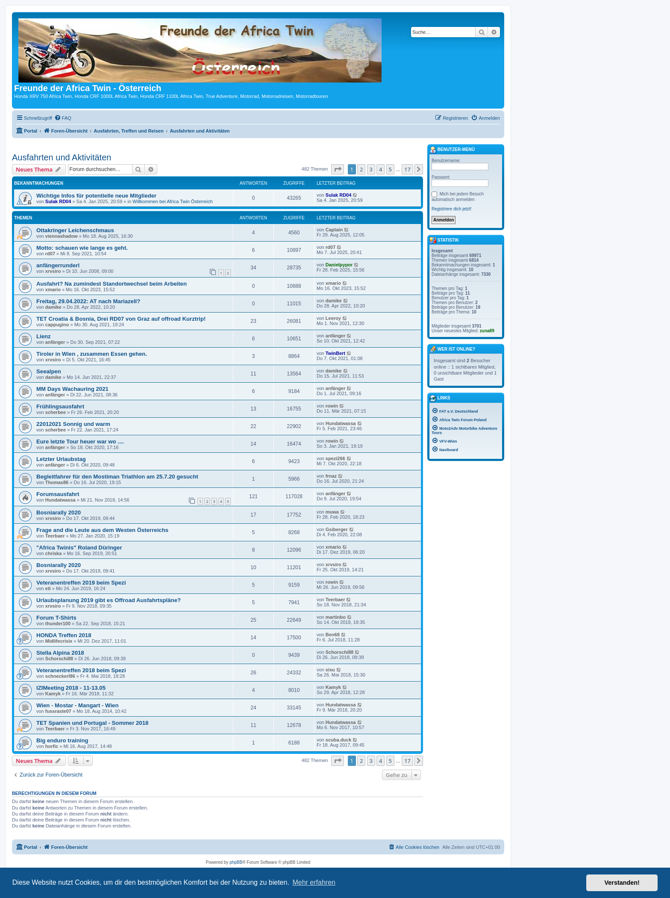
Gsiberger (337, 529)
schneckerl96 (60, 676)
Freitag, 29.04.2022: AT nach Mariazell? (88, 301)
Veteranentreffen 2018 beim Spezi (81, 670)
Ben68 (333, 634)
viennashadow (61, 236)
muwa (332, 511)
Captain (334, 229)
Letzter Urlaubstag (61, 459)
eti (48, 588)
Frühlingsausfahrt (60, 406)
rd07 (50, 253)
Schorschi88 (59, 658)
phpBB (235, 862)
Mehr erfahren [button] (313, 882)
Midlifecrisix (59, 641)
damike (53, 307)
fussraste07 (58, 711)
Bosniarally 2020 (58, 512)
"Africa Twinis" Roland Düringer (79, 547)
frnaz (331, 476)
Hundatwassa (341, 423)
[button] (337, 169)
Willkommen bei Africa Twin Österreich (172, 201)
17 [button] (407, 169)
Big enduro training (62, 740)
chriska (53, 553)
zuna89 (487, 330)
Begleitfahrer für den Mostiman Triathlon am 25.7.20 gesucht (117, 476)
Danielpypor (339, 264)
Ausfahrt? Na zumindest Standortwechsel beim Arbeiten (111, 284)
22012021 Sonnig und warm (73, 424)
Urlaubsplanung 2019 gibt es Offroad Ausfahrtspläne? (108, 600)
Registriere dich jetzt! (451, 209)
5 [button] (390, 169)
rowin (332, 405)
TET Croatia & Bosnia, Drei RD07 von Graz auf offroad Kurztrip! (121, 319)
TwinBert (335, 353)
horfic (52, 746)
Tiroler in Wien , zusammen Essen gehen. (91, 354)
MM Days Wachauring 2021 (72, 389)
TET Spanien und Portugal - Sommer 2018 (92, 723)
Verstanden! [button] (622, 882)
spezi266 (335, 458)
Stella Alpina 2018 (60, 653)
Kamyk (53, 693)
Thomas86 (56, 482)
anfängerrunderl (57, 265)
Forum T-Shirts (56, 617)
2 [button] (361, 169)
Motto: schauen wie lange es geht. (82, 248)
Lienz (43, 336)
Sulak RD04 (58, 201)
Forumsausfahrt (57, 494)
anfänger (55, 342)
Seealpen (48, 371)
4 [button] (380, 169)
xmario (53, 289)
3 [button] (371, 169)
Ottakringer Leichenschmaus (75, 230)
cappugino (57, 324)
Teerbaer (55, 535)
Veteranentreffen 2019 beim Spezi (81, 582)
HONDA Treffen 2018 (63, 635)
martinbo (336, 617)
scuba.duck (339, 739)
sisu (330, 669)
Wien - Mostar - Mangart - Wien (77, 705)
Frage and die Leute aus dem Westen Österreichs (102, 530)
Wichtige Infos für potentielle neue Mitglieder (96, 195)
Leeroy (333, 318)
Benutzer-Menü (452, 150)
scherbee (55, 412)
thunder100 (58, 623)
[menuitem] (62, 118)
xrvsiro (53, 271)
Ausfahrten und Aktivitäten (61, 157)
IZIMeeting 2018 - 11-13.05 (71, 688)
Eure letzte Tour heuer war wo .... (80, 441)
